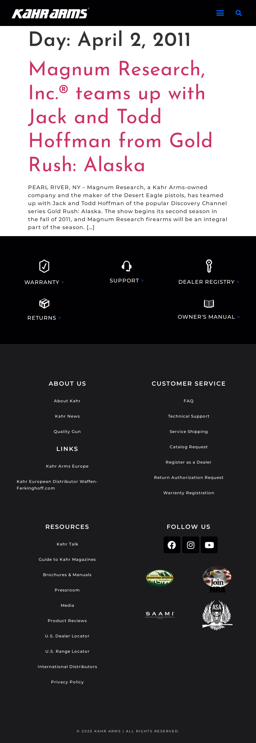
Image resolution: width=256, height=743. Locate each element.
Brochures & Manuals (67, 574)
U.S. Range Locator (67, 651)
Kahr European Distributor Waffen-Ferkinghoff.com (57, 485)
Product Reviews (67, 620)
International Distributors (67, 666)
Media (67, 605)
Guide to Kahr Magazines (67, 559)
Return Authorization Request (189, 477)
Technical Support (189, 416)
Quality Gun (67, 431)
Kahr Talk (67, 544)
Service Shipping (189, 431)
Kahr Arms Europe (67, 466)
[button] (220, 13)
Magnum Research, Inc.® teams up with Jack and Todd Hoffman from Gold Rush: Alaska (120, 118)
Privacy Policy (67, 681)
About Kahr (67, 400)
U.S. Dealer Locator (67, 635)
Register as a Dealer (189, 462)
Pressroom (67, 589)
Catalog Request (189, 446)
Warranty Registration (188, 492)
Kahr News (67, 416)
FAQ (189, 400)
